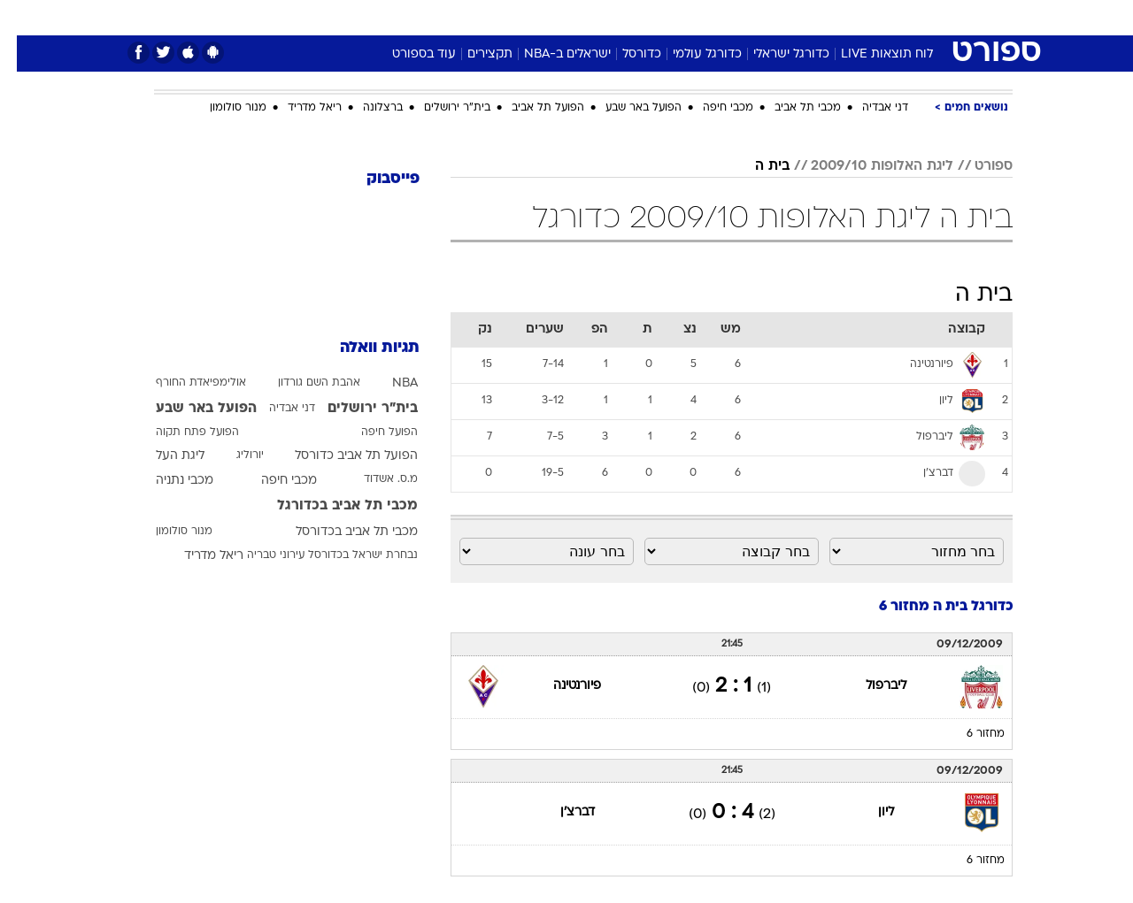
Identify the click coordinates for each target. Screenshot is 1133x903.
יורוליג (233, 455)
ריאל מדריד (298, 108)
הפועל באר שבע (627, 108)
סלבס (706, 17)
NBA (388, 383)
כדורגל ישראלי (774, 54)
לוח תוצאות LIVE (870, 54)
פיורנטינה (560, 686)
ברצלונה (366, 108)
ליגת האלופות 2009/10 (865, 166)
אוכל (610, 17)
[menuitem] (869, 17)
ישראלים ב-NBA (550, 54)
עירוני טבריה (259, 555)
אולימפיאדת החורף (184, 383)
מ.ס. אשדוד (374, 479)
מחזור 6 (969, 734)
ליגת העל (163, 456)
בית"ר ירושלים (440, 108)
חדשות (879, 17)
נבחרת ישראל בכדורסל (346, 555)
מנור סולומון (221, 108)
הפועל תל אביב (531, 108)
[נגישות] (24, 18)
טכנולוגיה (429, 17)
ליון (869, 812)
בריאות (556, 17)
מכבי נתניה (168, 480)
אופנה (364, 17)
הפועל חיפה (372, 432)
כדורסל (624, 54)
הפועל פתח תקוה (180, 432)
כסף (657, 17)
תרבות (762, 17)
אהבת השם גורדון (302, 383)
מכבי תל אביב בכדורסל (340, 532)
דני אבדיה (868, 108)
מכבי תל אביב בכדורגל (330, 506)
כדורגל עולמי (690, 54)
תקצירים (473, 54)
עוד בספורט (407, 54)
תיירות (495, 17)
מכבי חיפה (711, 108)
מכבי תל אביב (791, 108)
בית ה (755, 166)
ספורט (820, 17)
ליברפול (869, 686)
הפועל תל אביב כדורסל (339, 456)
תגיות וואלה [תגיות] (363, 348)
